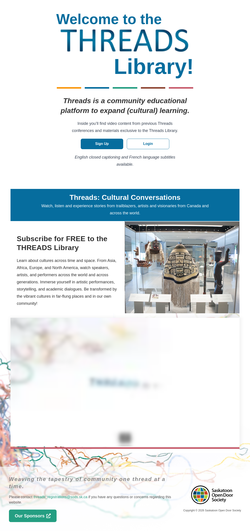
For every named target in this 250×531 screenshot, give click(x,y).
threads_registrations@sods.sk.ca (60, 497)
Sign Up (102, 144)
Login (148, 144)
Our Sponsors (33, 515)
